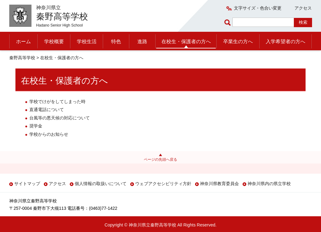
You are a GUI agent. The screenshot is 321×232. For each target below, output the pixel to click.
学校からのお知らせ (48, 134)
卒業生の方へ (238, 41)
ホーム (23, 41)
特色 (116, 41)
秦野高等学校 (22, 57)
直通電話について (46, 109)
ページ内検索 (228, 22)
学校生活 (87, 41)
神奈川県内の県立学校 (269, 183)
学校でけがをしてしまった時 (57, 101)
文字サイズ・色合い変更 (257, 8)
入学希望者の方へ (285, 41)
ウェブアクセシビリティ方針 (163, 183)
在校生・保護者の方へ (186, 41)
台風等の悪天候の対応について (59, 117)
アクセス (303, 8)
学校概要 (54, 41)
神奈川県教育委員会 (219, 183)
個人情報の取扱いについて (101, 183)
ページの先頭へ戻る (160, 159)
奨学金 (35, 125)
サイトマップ (27, 183)
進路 (142, 41)
